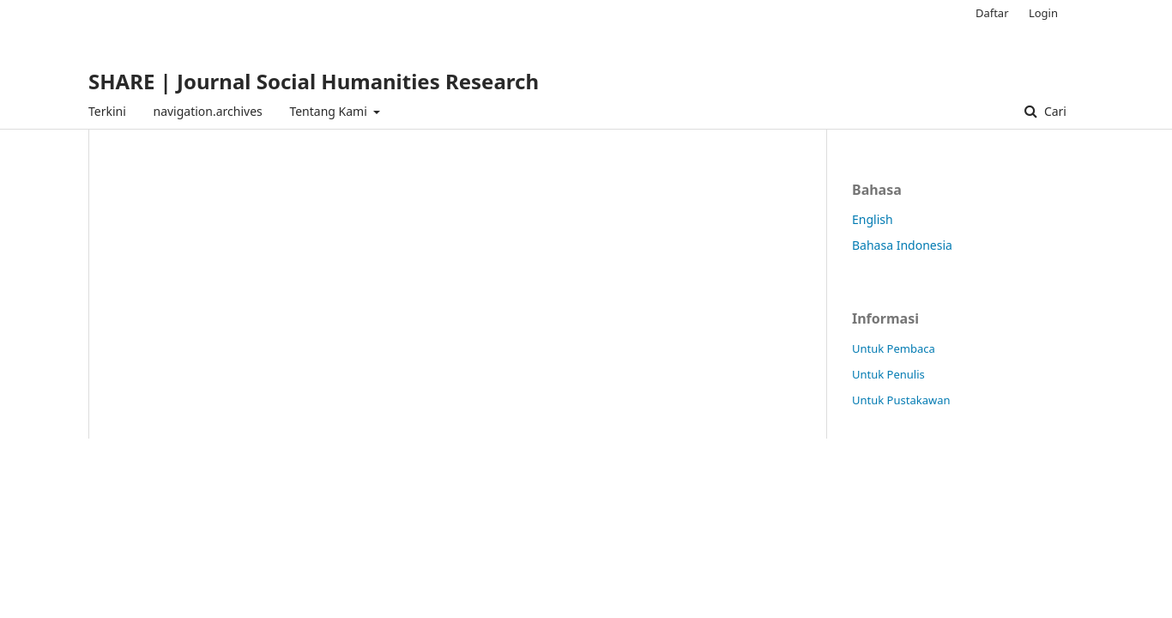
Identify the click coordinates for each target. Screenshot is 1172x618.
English (872, 219)
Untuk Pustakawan (901, 400)
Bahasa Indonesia (902, 245)
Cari (1053, 111)
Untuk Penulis (888, 374)
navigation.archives (207, 111)
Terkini (107, 111)
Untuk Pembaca (893, 348)
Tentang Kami (329, 111)
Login (1043, 13)
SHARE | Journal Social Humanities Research (313, 81)
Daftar (992, 13)
